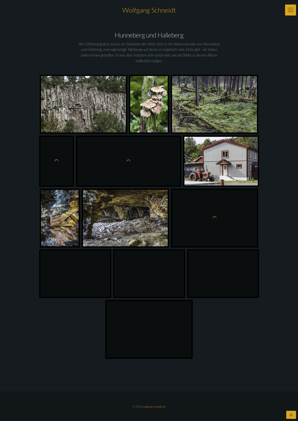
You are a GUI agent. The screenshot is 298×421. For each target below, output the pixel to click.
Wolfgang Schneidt (149, 10)
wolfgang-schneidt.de (153, 406)
